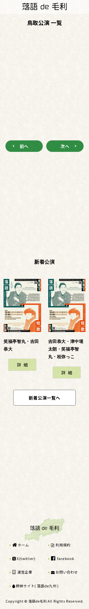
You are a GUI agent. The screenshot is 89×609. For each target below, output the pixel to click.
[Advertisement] (44, 76)
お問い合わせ (64, 571)
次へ (65, 146)
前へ (24, 146)
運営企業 (22, 571)
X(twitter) (23, 558)
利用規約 (60, 544)
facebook (62, 558)
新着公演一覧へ (45, 398)
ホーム (20, 544)
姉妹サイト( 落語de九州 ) (35, 585)
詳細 (23, 364)
